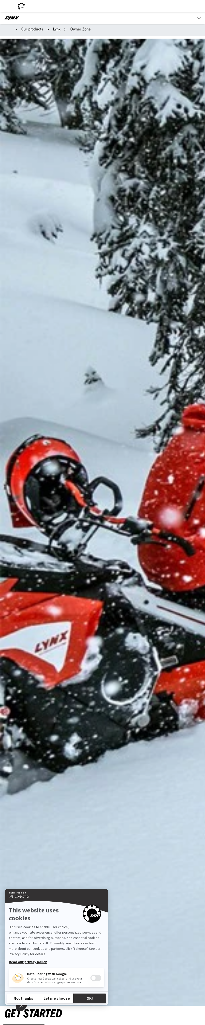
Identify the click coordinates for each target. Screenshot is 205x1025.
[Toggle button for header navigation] (6, 6)
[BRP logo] (21, 6)
